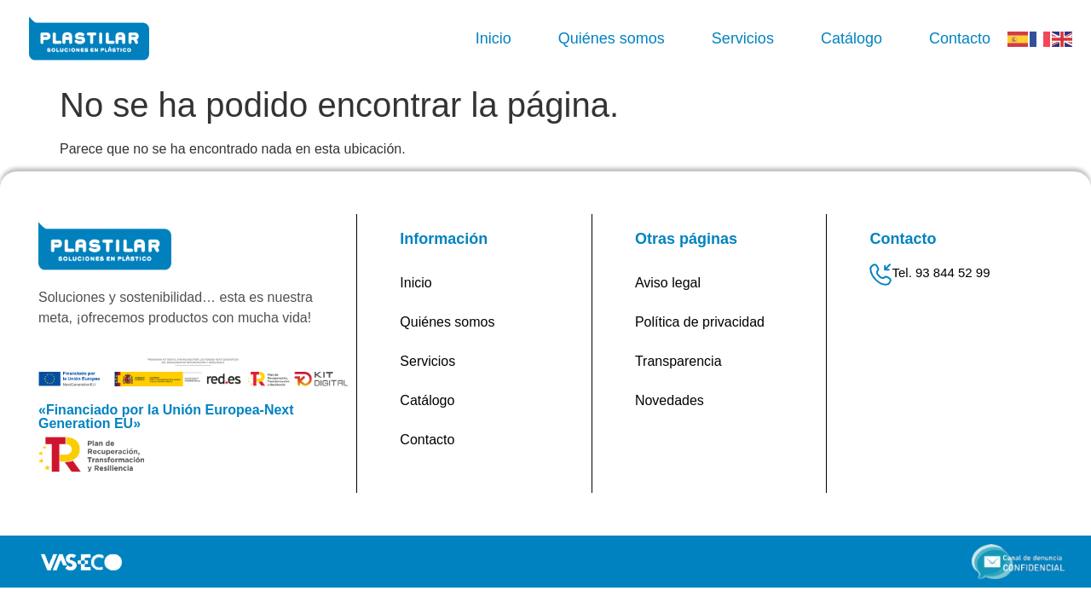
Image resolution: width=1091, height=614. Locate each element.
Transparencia (678, 361)
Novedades (669, 400)
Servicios (743, 38)
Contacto (959, 38)
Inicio (493, 38)
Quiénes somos (611, 38)
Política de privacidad (700, 322)
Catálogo (851, 38)
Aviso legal (668, 282)
